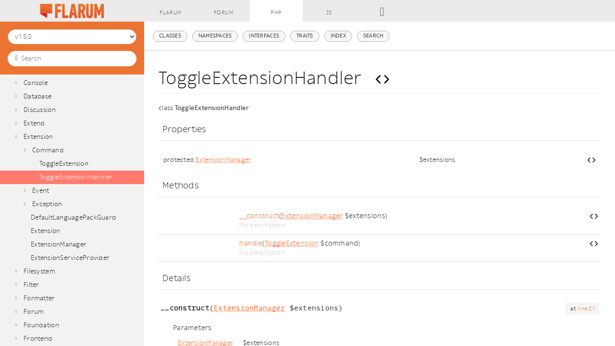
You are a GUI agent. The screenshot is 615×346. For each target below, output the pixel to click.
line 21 (586, 309)
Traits (304, 36)
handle (250, 243)
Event (40, 190)
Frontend (38, 338)
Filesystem (39, 271)
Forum (34, 311)
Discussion (40, 109)
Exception (47, 204)
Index (338, 36)
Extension (38, 136)
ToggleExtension (63, 163)
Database (37, 96)
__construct (259, 216)
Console (36, 82)
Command (48, 150)
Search (373, 36)
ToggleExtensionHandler (76, 177)
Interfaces (264, 36)
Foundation (41, 325)
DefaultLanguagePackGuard (73, 217)
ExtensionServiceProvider (70, 257)
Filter (31, 284)
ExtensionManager (58, 244)
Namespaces (215, 36)
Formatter (39, 298)
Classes (170, 36)
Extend (34, 123)
